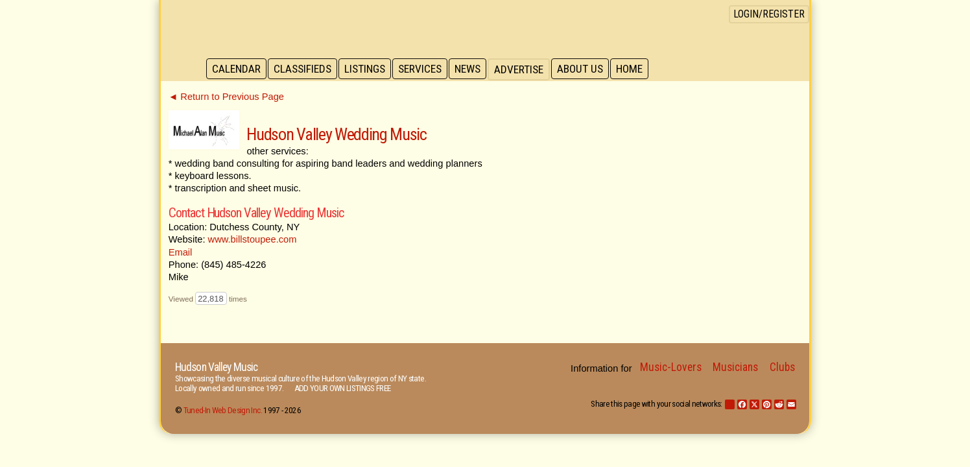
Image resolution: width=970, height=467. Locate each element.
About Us (587, 69)
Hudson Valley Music (216, 367)
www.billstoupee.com (252, 239)
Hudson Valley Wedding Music (336, 134)
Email (181, 252)
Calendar (237, 69)
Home (637, 69)
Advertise (525, 69)
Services (424, 69)
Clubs (782, 367)
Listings (368, 69)
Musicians (735, 367)
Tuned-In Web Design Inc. (222, 410)
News (473, 69)
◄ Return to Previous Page (226, 96)
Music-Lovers (671, 367)
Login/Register (769, 14)
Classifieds (304, 69)
